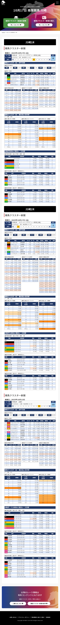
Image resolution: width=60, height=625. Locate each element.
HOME (3, 32)
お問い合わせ (13, 617)
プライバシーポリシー (24, 617)
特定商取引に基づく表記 (38, 617)
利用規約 (48, 617)
